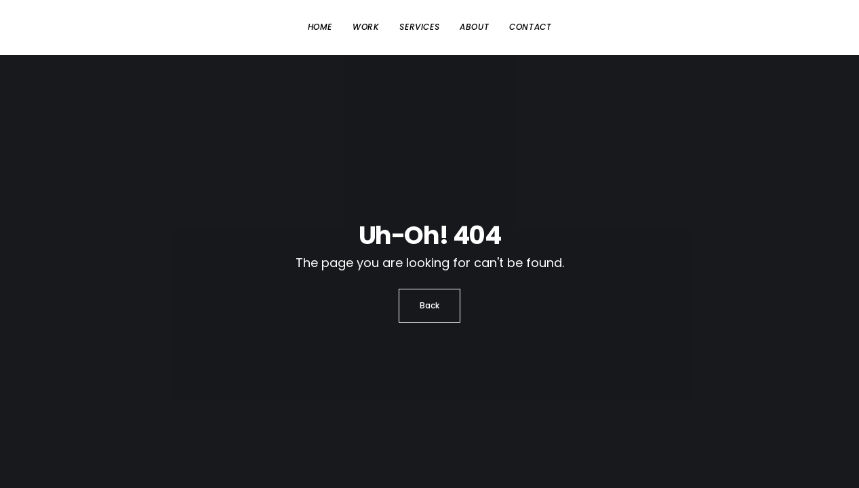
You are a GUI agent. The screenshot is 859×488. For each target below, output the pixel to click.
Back (429, 305)
